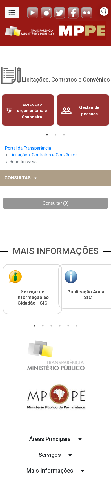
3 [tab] (64, 135)
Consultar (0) (55, 203)
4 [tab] (60, 326)
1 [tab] (47, 135)
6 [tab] (76, 326)
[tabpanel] (28, 110)
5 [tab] (68, 326)
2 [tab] (55, 135)
